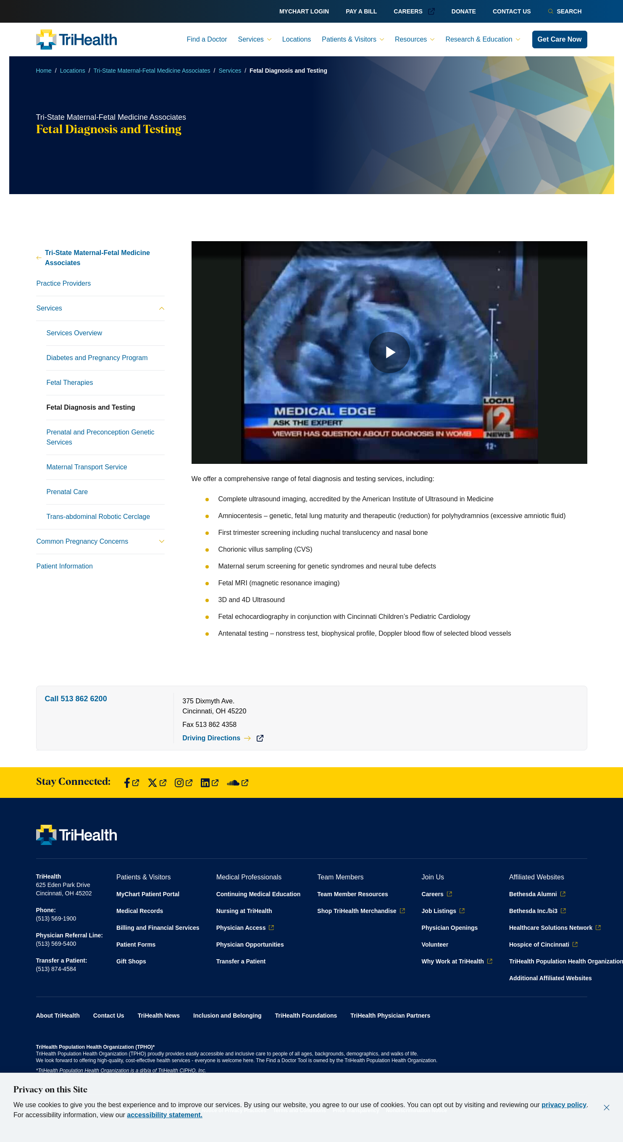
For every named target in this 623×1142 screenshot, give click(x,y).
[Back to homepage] (76, 39)
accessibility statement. (164, 1114)
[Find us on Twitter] (157, 782)
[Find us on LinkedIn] (209, 782)
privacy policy (564, 1104)
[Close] (606, 1107)
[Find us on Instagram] (183, 782)
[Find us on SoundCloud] (237, 782)
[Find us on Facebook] (131, 782)
